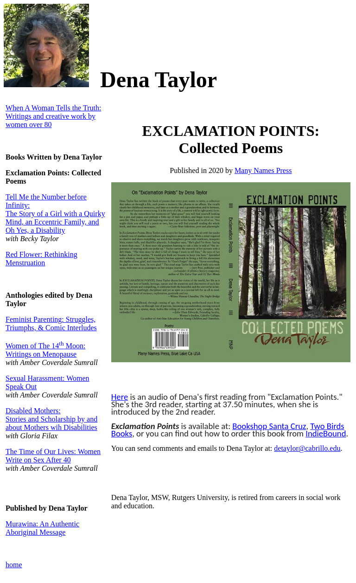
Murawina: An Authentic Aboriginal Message (42, 528)
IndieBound (325, 433)
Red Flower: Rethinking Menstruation (41, 258)
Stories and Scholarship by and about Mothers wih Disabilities (51, 423)
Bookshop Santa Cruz (269, 426)
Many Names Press (263, 170)
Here (119, 396)
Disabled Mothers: (33, 411)
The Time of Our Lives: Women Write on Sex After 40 (53, 456)
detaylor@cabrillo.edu (307, 448)
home (14, 565)
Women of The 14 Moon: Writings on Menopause (45, 350)
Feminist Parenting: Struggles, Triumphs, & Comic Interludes (51, 323)
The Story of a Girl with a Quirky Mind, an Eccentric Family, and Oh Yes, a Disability (55, 222)
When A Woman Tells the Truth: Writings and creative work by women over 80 (53, 116)
